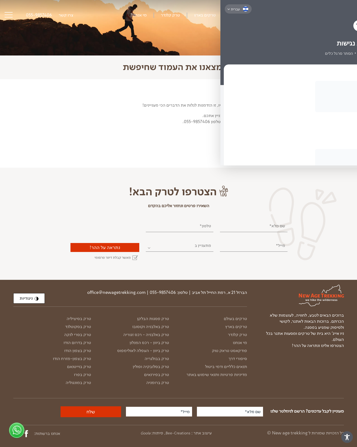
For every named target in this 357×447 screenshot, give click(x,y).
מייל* (280, 245)
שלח (90, 411)
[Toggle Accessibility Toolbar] (347, 437)
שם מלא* (277, 225)
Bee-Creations (178, 433)
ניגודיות (29, 298)
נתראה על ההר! (105, 247)
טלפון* (205, 225)
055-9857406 (39, 15)
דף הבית (338, 86)
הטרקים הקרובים (281, 122)
